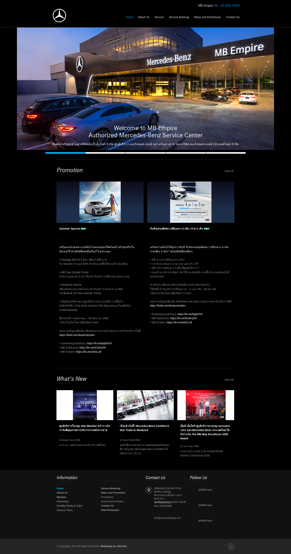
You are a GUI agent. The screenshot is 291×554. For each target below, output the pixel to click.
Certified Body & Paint (69, 505)
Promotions (107, 497)
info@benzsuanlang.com (167, 518)
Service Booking (179, 17)
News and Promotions (207, 17)
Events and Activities (112, 501)
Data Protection (110, 510)
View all (229, 170)
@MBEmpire (205, 489)
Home (129, 17)
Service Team (65, 510)
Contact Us (233, 17)
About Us (143, 17)
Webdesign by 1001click (113, 546)
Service (159, 17)
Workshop (63, 501)
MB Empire (219, 5)
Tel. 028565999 (162, 502)
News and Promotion (113, 492)
